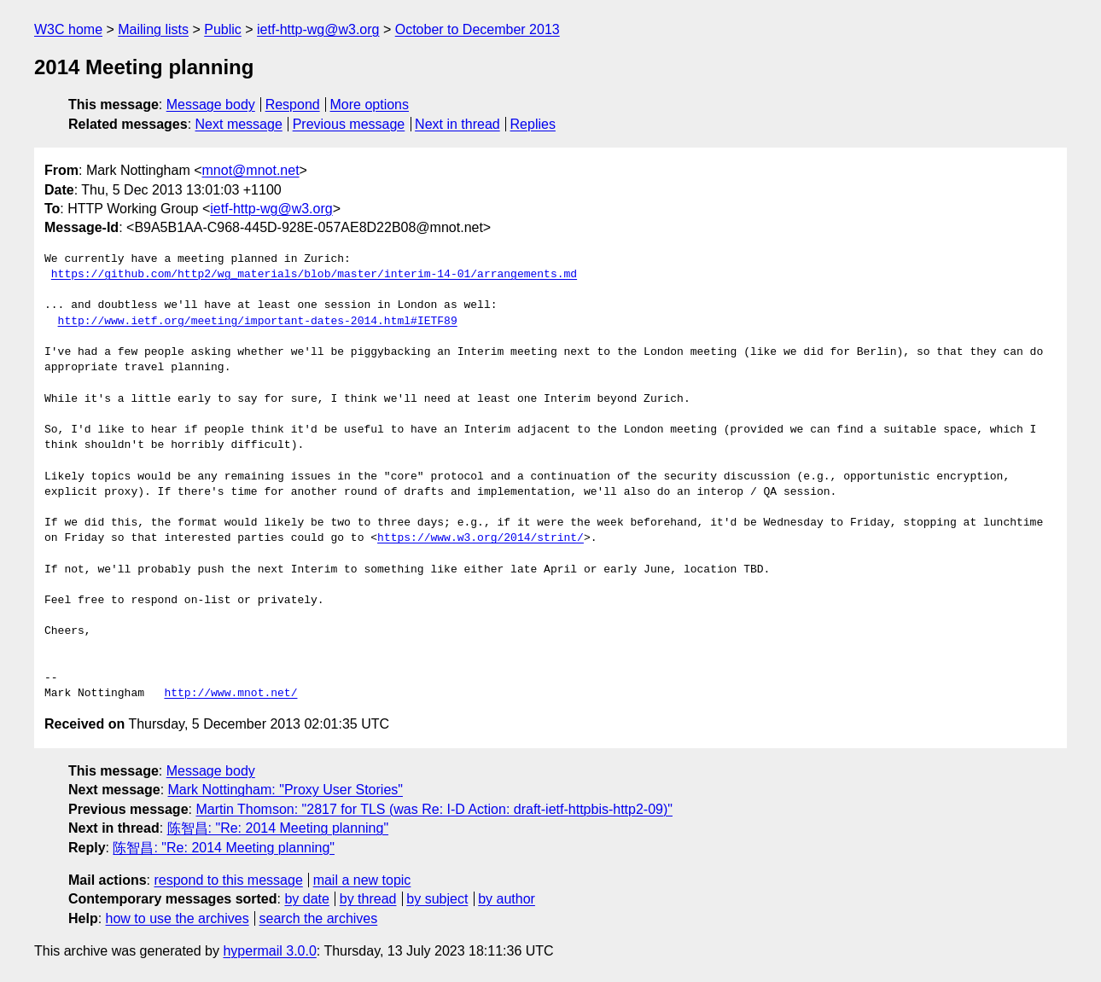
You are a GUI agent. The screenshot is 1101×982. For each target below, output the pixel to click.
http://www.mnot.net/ (230, 693)
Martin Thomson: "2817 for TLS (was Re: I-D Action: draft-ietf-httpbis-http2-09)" (434, 809)
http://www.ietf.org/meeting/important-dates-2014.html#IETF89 (257, 321)
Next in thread (457, 124)
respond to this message (228, 880)
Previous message (349, 124)
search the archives (318, 918)
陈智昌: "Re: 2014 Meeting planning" (278, 828)
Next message (239, 124)
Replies (533, 124)
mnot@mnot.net (251, 170)
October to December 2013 (477, 29)
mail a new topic (362, 880)
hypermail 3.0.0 (269, 951)
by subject (437, 899)
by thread (368, 899)
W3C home (68, 29)
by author (506, 899)
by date (306, 899)
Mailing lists (153, 29)
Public (223, 29)
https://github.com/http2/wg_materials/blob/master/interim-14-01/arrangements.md (314, 274)
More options (370, 104)
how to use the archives (177, 918)
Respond (292, 104)
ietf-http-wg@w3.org (318, 29)
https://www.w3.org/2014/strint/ (480, 538)
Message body (210, 104)
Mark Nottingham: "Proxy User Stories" (285, 789)
